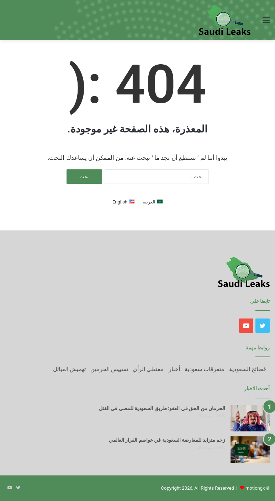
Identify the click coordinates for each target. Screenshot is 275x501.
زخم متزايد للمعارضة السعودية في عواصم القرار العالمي (167, 440)
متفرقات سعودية (204, 369)
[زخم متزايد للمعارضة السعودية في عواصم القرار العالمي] (250, 449)
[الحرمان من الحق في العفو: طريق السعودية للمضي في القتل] (250, 418)
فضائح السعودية (247, 369)
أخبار (174, 369)
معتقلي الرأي (148, 369)
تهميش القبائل (69, 369)
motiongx (255, 488)
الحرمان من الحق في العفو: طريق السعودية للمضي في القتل (162, 408)
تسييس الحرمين (109, 369)
